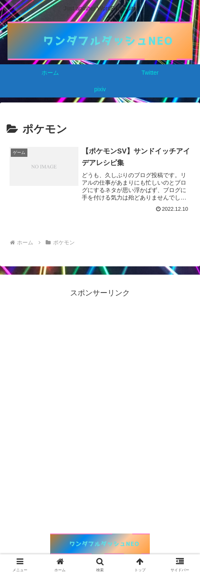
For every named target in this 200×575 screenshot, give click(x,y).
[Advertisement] (100, 399)
